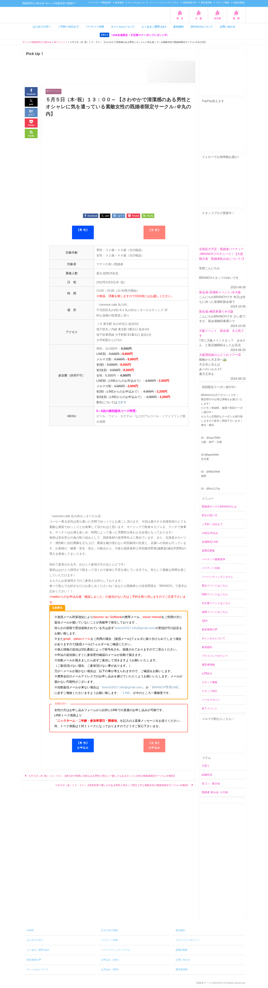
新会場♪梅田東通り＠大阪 (216, 311)
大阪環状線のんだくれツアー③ (220, 354)
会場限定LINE (210, 541)
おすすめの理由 (109, 930)
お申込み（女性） (110, 960)
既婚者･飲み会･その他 (215, 792)
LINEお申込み (210, 533)
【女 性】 (154, 230)
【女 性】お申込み (154, 745)
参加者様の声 (190, 2)
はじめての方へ (42, 26)
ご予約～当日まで (212, 524)
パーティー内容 (95, 26)
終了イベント (54, 91)
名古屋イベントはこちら (216, 603)
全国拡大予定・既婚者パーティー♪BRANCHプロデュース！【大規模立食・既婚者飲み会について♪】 (222, 254)
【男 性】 (83, 230)
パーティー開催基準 (101, 2)
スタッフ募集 (222, 2)
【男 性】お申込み (83, 745)
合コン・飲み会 (211, 783)
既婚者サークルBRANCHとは (219, 506)
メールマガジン (211, 700)
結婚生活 (207, 774)
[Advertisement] (222, 862)
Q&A (204, 621)
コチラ (121, 402)
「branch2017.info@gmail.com (119, 687)
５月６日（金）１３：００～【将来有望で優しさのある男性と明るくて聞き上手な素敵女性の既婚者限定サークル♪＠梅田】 (109, 792)
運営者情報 (206, 2)
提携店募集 (239, 2)
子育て (206, 766)
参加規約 (119, 2)
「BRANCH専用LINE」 (162, 687)
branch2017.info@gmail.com (134, 628)
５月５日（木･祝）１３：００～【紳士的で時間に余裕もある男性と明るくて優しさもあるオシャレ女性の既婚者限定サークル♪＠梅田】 (108, 779)
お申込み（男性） (110, 969)
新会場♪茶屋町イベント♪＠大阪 (220, 292)
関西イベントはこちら (215, 594)
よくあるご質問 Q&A (153, 26)
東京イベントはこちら (215, 585)
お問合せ (207, 673)
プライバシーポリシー (215, 656)
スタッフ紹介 (209, 691)
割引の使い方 (209, 515)
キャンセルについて (138, 2)
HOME (30, 930)
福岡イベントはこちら (215, 612)
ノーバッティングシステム (165, 2)
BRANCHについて (202, 26)
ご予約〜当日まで (68, 26)
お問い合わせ (227, 26)
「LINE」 (123, 692)
